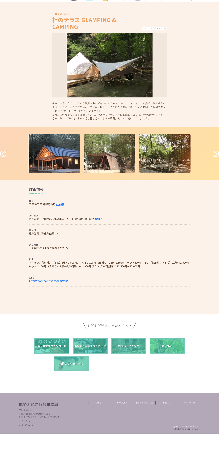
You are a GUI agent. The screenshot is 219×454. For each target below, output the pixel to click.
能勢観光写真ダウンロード (90, 363)
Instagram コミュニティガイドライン (185, 447)
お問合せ (167, 423)
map (60, 221)
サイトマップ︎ (189, 423)
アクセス (100, 423)
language (185, 15)
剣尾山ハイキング (128, 363)
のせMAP (167, 363)
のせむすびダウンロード (51, 363)
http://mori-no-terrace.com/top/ (48, 298)
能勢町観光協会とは (144, 423)
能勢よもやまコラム (71, 381)
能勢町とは (122, 423)
